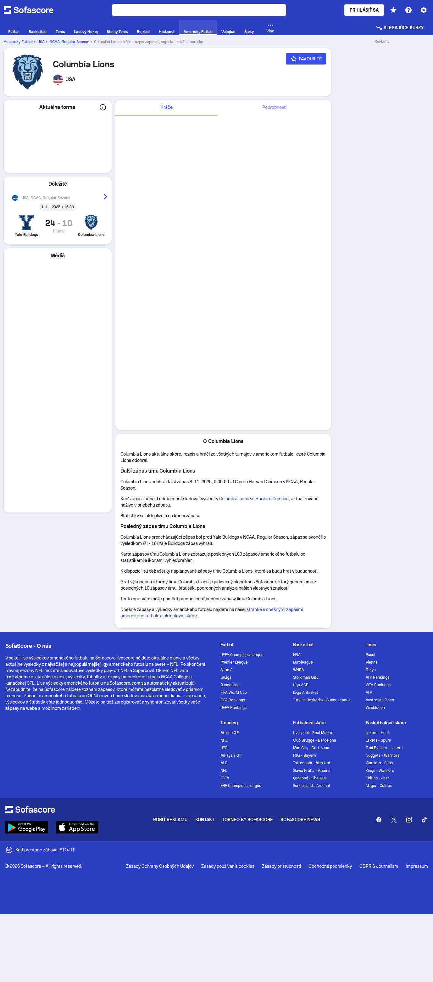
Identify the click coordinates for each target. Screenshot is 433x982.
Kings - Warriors (380, 770)
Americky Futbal (18, 42)
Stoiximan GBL (306, 677)
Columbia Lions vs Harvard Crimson (254, 498)
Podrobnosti (274, 107)
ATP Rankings (378, 677)
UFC (224, 748)
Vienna (372, 662)
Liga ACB (301, 685)
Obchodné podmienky (330, 866)
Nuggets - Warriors (383, 755)
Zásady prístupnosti (281, 866)
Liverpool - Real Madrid (313, 733)
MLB (224, 763)
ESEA (225, 778)
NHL (224, 740)
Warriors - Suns (379, 763)
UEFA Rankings (233, 707)
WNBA (298, 670)
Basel (370, 655)
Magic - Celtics (379, 785)
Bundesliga (230, 685)
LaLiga (226, 677)
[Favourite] (306, 59)
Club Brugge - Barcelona (314, 740)
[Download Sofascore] (26, 827)
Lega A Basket (306, 692)
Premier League (234, 662)
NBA (297, 655)
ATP (369, 692)
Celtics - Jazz (378, 778)
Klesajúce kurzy (399, 27)
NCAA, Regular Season (69, 42)
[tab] (166, 107)
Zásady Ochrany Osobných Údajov (160, 866)
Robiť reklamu (170, 819)
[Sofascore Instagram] (409, 819)
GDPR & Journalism (378, 866)
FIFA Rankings (232, 700)
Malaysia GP (231, 755)
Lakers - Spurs (378, 740)
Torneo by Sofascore (247, 819)
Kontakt (205, 819)
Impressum (417, 866)
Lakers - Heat (378, 733)
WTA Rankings (378, 685)
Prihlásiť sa (364, 10)
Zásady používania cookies (227, 866)
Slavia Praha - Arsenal (312, 770)
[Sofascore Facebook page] (379, 819)
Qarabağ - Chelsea (309, 778)
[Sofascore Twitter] (394, 819)
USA (41, 42)
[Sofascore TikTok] (424, 819)
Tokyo (371, 670)
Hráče (166, 107)
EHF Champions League (241, 785)
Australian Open (380, 700)
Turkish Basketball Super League (322, 700)
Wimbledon (375, 707)
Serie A (226, 670)
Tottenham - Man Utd (311, 763)
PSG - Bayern (304, 755)
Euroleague (303, 662)
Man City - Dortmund (311, 748)
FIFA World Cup (233, 692)
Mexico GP (229, 733)
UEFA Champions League (242, 655)
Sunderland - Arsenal (311, 785)
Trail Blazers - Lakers (384, 748)
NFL (223, 770)
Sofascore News (300, 819)
